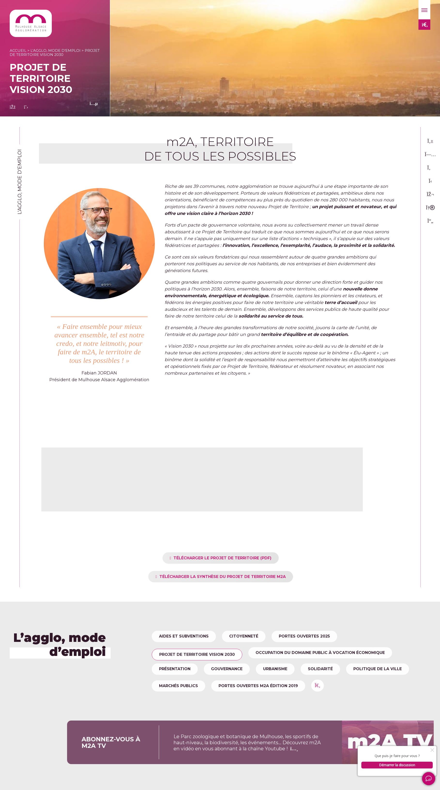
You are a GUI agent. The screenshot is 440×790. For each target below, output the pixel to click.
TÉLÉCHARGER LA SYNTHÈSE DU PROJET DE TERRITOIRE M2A (235, 576)
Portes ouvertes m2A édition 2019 (258, 686)
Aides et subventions (184, 636)
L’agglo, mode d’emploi (55, 50)
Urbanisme (275, 669)
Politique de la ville (377, 669)
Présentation (174, 669)
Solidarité (320, 669)
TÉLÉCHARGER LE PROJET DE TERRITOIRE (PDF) (235, 558)
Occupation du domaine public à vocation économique (320, 652)
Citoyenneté (243, 636)
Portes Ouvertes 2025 (304, 636)
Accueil (18, 50)
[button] (424, 9)
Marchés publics (178, 686)
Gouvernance (227, 669)
